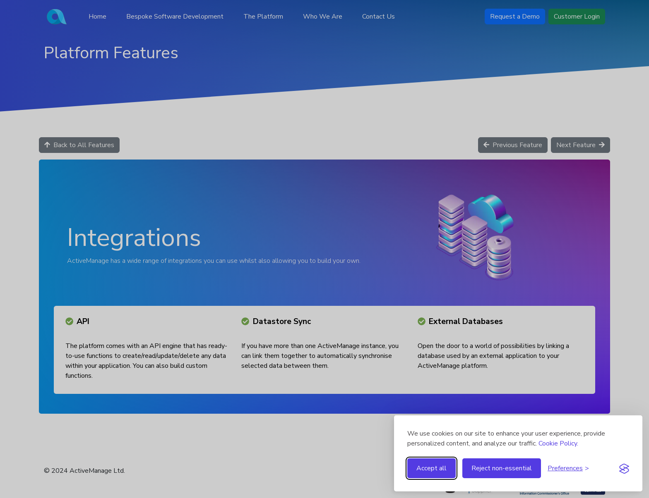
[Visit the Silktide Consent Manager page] (624, 468)
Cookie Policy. (558, 443)
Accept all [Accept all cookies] (431, 468)
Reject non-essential (501, 468)
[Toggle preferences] (568, 468)
